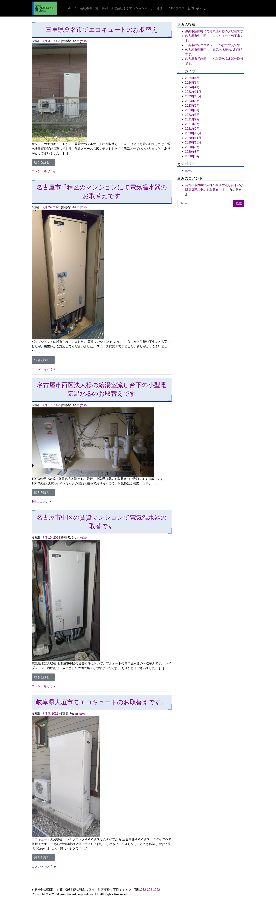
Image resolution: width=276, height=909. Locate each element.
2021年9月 (192, 119)
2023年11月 (193, 91)
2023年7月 (192, 105)
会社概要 (86, 8)
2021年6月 (192, 124)
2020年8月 (192, 151)
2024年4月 (192, 87)
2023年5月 (192, 114)
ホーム (72, 8)
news (188, 170)
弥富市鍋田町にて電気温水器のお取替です (214, 31)
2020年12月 (193, 133)
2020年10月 (193, 142)
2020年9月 (192, 147)
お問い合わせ (197, 8)
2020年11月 (193, 137)
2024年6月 (192, 78)
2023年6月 (192, 110)
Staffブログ (177, 8)
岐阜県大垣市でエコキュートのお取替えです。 (101, 702)
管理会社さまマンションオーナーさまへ (138, 8)
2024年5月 (192, 82)
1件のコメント (42, 501)
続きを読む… (44, 162)
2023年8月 (192, 101)
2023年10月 (193, 96)
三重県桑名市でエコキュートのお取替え (102, 29)
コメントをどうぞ (44, 171)
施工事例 (101, 8)
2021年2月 (192, 128)
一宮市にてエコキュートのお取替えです (212, 45)
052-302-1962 (150, 889)
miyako (82, 41)
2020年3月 (192, 156)
